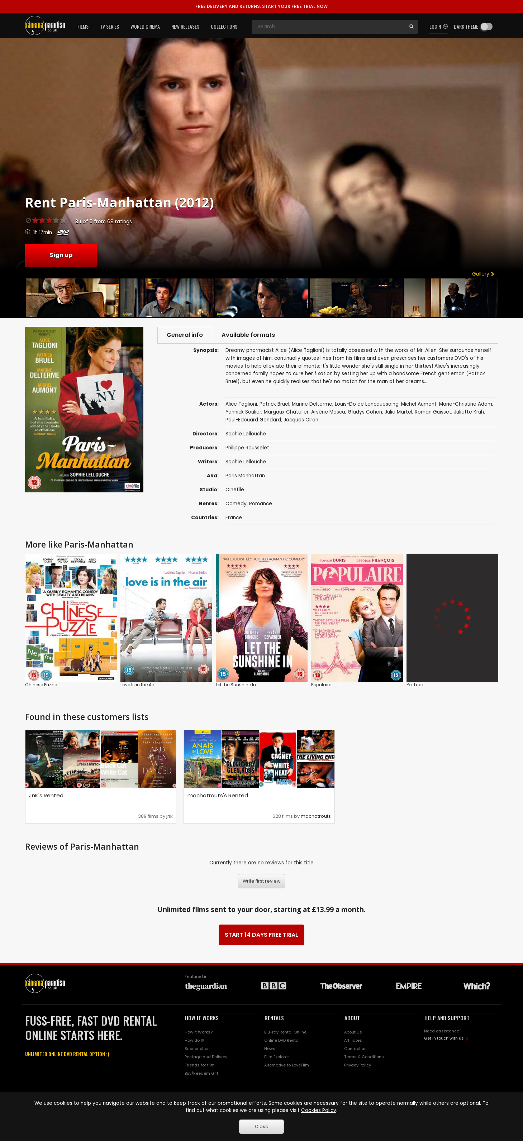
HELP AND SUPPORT (447, 1018)
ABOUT (352, 1018)
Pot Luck (415, 685)
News (269, 1048)
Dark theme (466, 26)
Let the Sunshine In (236, 685)
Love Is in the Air (137, 685)
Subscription (197, 1048)
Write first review (262, 881)
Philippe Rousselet (247, 447)
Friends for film (200, 1065)
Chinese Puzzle (41, 685)
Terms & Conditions (364, 1057)
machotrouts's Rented (217, 795)
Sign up (60, 255)
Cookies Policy (318, 1110)
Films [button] (83, 26)
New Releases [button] (185, 26)
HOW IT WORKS (202, 1018)
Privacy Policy (357, 1065)
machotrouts (316, 816)
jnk (169, 816)
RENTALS (274, 1018)
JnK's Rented (46, 795)
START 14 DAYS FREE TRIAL (261, 935)
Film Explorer (276, 1057)
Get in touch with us (444, 1038)
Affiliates (353, 1040)
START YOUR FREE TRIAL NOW (261, 6)
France (233, 517)
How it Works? (199, 1032)
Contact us (355, 1048)
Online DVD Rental (282, 1040)
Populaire (321, 685)
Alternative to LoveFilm (286, 1065)
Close (261, 1126)
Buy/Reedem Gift (201, 1073)
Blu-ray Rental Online (285, 1032)
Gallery (483, 274)
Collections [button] (224, 26)
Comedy (236, 503)
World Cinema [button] (145, 26)
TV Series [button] (109, 26)
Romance (260, 503)
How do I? (194, 1040)
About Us (353, 1032)
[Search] (328, 27)
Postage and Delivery (206, 1057)
